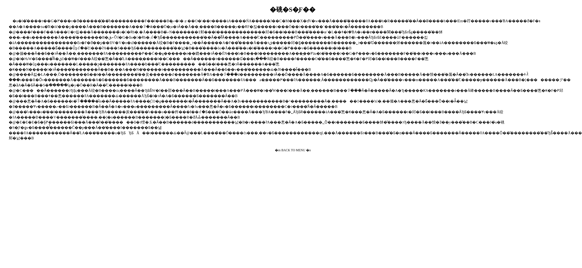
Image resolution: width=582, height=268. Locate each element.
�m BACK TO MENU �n (293, 150)
